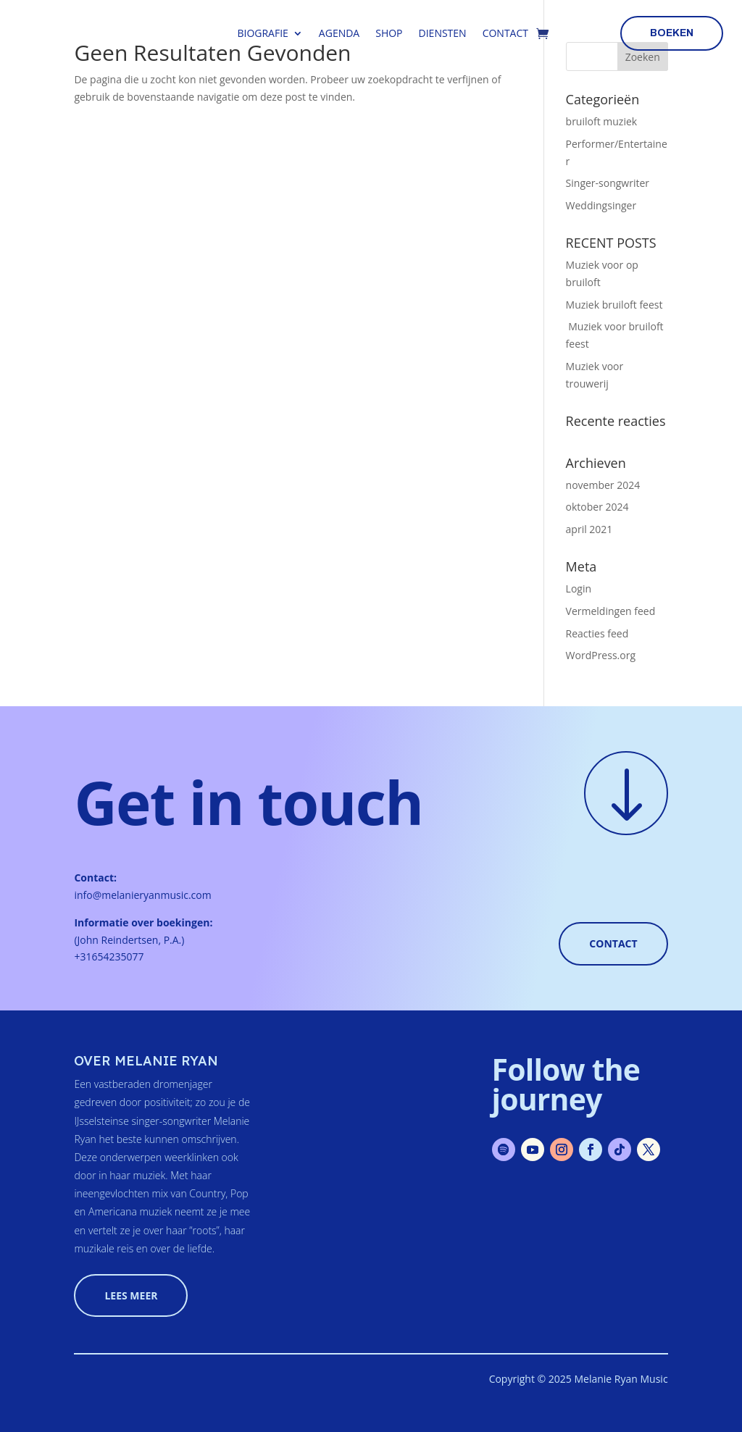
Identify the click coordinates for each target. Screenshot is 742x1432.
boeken (671, 33)
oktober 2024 (597, 507)
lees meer (130, 1295)
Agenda (339, 33)
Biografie (262, 33)
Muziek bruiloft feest (614, 304)
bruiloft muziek (602, 121)
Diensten (443, 33)
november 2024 (603, 485)
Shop (388, 33)
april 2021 (589, 529)
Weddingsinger (601, 205)
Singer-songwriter (607, 183)
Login (578, 588)
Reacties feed (597, 633)
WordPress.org (600, 655)
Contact (505, 33)
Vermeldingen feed (611, 611)
